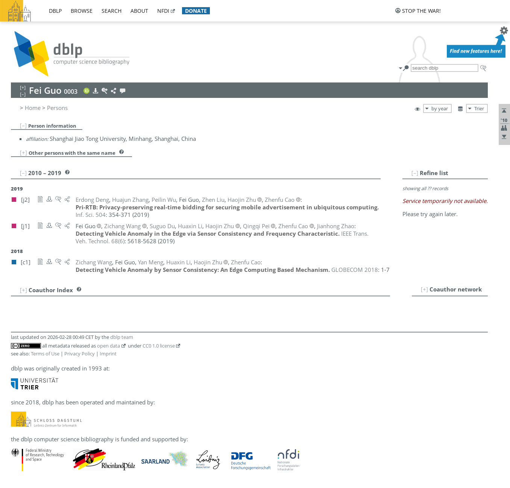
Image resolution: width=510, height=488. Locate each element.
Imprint (108, 353)
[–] (23, 125)
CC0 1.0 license (159, 345)
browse (82, 10)
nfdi (163, 10)
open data (108, 345)
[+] (23, 152)
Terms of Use (45, 353)
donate (196, 10)
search (111, 10)
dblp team (121, 337)
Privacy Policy (79, 353)
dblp (55, 10)
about (139, 10)
